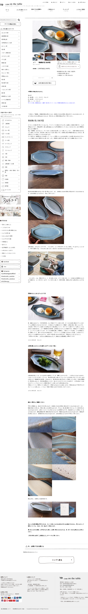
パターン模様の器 (6, 52)
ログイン (63, 2)
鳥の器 (3, 79)
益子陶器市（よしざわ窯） (9, 247)
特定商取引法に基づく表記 (18, 608)
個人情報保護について (6, 608)
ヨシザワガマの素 (6, 239)
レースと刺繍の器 (6, 99)
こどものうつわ (6, 227)
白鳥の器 (4, 86)
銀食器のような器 (6, 96)
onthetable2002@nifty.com (68, 585)
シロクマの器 (5, 66)
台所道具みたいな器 (7, 42)
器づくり (4, 244)
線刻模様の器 (5, 36)
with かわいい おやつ (7, 250)
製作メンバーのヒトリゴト (9, 253)
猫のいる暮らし (5, 69)
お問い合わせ (82, 2)
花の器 (3, 49)
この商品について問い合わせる (65, 75)
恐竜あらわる (5, 76)
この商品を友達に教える (63, 73)
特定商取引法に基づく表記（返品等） (66, 71)
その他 (4, 256)
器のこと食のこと (6, 224)
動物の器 (4, 62)
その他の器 (4, 106)
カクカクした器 (5, 56)
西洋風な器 (4, 39)
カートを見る (72, 2)
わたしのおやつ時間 (7, 236)
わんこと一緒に (5, 72)
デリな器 (4, 59)
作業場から (5, 241)
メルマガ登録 (45, 2)
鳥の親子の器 (5, 83)
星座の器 (4, 103)
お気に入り (54, 2)
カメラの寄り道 (6, 233)
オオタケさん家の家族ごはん (9, 230)
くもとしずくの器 (6, 89)
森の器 (3, 93)
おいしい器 (4, 46)
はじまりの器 (5, 32)
